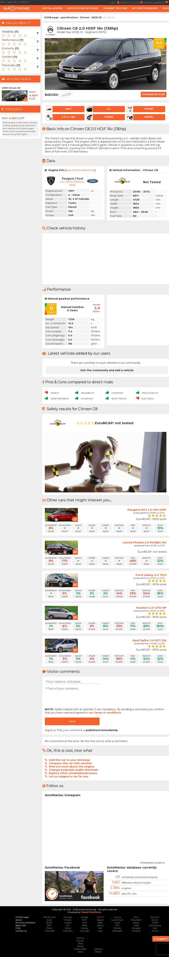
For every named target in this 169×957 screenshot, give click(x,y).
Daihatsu (68, 930)
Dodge (84, 917)
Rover (155, 919)
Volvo (80, 951)
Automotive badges (145, 8)
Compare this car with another (70, 763)
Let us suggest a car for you (68, 776)
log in (49, 730)
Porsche (136, 930)
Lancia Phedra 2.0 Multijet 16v (144, 542)
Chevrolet (49, 930)
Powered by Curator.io (153, 862)
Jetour (100, 925)
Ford (84, 922)
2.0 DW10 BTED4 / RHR (72, 183)
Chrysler (67, 917)
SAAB (155, 922)
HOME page (51, 17)
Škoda (98, 951)
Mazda (117, 928)
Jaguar (100, 919)
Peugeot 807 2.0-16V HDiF (146, 509)
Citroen (84, 17)
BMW (49, 922)
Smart (155, 930)
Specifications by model (82, 8)
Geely (84, 925)
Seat (155, 928)
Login (115, 2)
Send (72, 721)
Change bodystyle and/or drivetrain (73, 769)
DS (67, 925)
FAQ (18, 928)
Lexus (117, 922)
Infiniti (100, 917)
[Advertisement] (20, 195)
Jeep (100, 922)
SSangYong (155, 925)
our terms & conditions (105, 712)
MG (117, 925)
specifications (69, 17)
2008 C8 (96, 17)
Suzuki (80, 940)
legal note (12, 2)
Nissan (136, 922)
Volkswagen (80, 948)
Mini (136, 917)
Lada (100, 930)
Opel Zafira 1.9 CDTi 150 (149, 640)
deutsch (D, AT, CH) (131, 2)
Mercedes (117, 930)
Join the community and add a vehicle (107, 370)
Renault (155, 917)
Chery (49, 928)
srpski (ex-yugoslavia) (156, 2)
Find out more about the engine (71, 766)
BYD (49, 925)
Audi (49, 919)
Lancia (117, 917)
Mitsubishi (136, 919)
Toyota (80, 946)
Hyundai (84, 930)
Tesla (80, 943)
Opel (136, 925)
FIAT (84, 919)
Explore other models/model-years (73, 773)
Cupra (67, 922)
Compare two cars (115, 8)
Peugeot (136, 928)
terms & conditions (25, 922)
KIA (100, 928)
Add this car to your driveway (69, 760)
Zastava (98, 948)
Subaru (80, 938)
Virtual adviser (52, 8)
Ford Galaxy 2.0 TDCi (151, 575)
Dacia (68, 928)
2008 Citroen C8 (11, 88)
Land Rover (117, 919)
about (3, 2)
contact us (24, 2)
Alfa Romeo (49, 917)
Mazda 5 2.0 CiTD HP (151, 607)
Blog (166, 8)
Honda (84, 928)
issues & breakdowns (80, 170)
